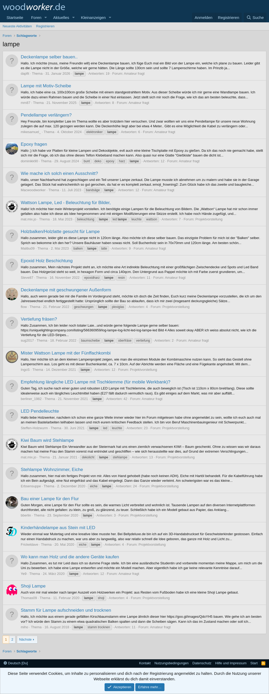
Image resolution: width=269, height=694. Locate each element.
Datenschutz (202, 663)
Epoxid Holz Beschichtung (47, 260)
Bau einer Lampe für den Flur (50, 498)
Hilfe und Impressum (230, 663)
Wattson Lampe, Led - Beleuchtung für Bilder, (66, 202)
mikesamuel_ (31, 132)
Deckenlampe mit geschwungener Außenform (66, 289)
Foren (36, 17)
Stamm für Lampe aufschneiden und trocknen (66, 610)
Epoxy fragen (34, 144)
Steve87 (27, 278)
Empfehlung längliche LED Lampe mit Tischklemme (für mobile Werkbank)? (95, 381)
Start (253, 663)
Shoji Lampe (33, 586)
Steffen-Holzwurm (34, 428)
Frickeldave (29, 544)
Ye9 (24, 574)
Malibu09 (28, 248)
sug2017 (27, 340)
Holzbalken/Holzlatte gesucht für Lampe (60, 231)
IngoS (25, 370)
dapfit (25, 73)
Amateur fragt (134, 73)
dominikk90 (29, 161)
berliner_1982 (31, 399)
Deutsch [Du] (16, 663)
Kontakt (145, 663)
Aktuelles (61, 17)
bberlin (26, 515)
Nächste (25, 639)
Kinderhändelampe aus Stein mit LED (58, 527)
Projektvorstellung (209, 219)
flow (24, 307)
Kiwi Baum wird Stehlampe (47, 440)
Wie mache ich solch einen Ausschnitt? (59, 173)
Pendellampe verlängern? (46, 115)
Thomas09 (29, 598)
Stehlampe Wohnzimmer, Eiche (52, 469)
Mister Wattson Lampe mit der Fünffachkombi (66, 353)
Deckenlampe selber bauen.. (49, 56)
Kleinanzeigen (93, 17)
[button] (45, 17)
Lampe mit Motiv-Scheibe (46, 85)
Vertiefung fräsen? (39, 319)
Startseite (15, 17)
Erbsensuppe (31, 486)
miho (24, 627)
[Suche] (255, 17)
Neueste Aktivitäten (17, 26)
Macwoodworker (33, 190)
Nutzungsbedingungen (171, 663)
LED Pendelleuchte (40, 411)
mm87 (25, 103)
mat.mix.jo (28, 219)
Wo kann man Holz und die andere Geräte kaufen (70, 556)
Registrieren (45, 26)
